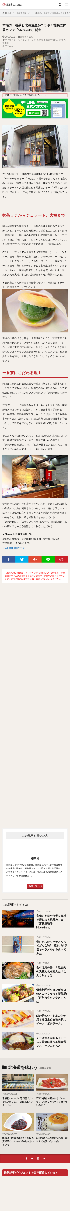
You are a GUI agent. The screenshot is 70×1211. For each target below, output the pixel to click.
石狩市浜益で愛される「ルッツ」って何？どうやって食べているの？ (51, 1101)
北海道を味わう (23, 13)
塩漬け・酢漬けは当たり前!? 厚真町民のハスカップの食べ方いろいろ (18, 1141)
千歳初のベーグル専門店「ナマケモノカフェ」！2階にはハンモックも (18, 1101)
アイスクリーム (12, 40)
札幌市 (40, 40)
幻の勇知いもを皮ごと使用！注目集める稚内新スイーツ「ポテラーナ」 (51, 1019)
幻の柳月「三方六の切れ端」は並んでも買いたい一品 (51, 1139)
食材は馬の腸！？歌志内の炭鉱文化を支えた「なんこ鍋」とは (51, 971)
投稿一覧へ (34, 886)
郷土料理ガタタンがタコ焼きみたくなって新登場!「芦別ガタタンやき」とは (51, 995)
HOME (8, 13)
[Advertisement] (35, 700)
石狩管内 (61, 40)
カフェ (23, 40)
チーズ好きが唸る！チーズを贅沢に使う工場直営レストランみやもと (51, 1041)
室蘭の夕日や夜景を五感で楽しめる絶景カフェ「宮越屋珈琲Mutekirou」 (51, 921)
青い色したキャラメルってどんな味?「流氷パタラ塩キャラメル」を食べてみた (51, 947)
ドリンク (32, 40)
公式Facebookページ (13, 547)
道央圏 (5, 43)
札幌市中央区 (50, 40)
